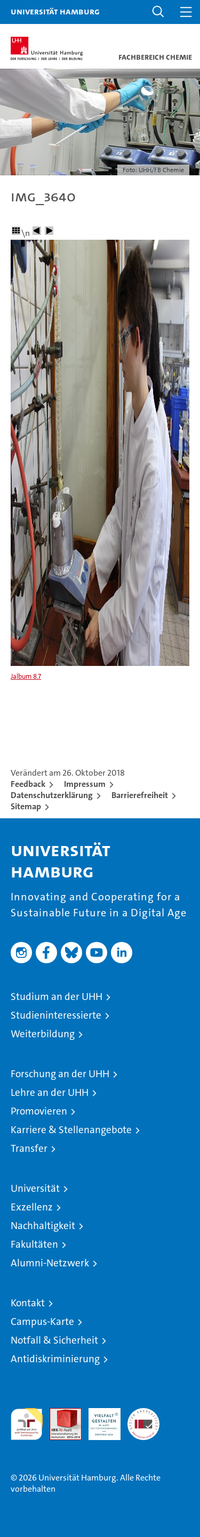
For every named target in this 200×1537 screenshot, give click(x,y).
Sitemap (26, 806)
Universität (35, 1188)
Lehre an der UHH (50, 1092)
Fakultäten (34, 1244)
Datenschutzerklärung (52, 795)
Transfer (29, 1148)
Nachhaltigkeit (43, 1225)
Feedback (28, 784)
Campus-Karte (42, 1321)
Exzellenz (32, 1207)
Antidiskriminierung (55, 1358)
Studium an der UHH (56, 996)
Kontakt (28, 1303)
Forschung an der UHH (60, 1073)
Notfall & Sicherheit (54, 1340)
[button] (158, 12)
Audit (60, 1413)
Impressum (85, 784)
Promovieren (39, 1111)
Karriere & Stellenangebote (71, 1129)
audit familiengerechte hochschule (27, 1424)
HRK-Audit (99, 1419)
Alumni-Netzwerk (50, 1263)
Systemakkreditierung (143, 1413)
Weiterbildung (43, 1033)
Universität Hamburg (55, 11)
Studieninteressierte (56, 1015)
